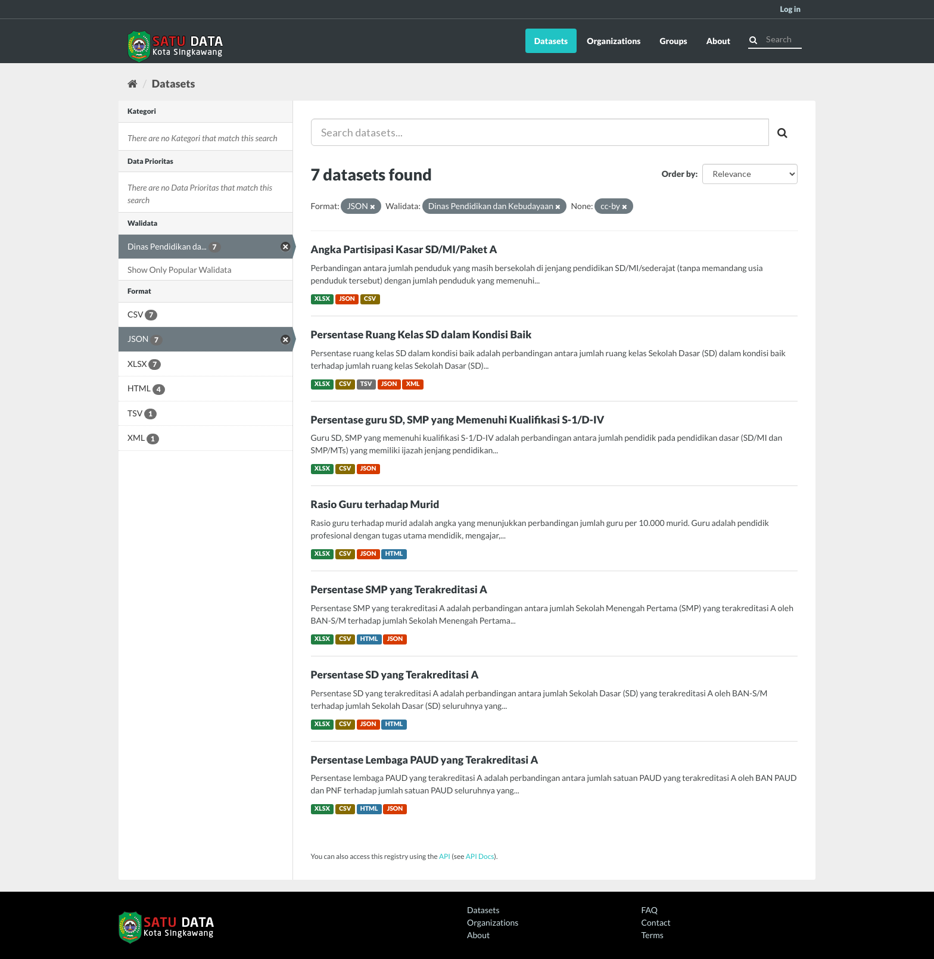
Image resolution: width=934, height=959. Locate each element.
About (718, 41)
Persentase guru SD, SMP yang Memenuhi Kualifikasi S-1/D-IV (458, 419)
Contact (656, 922)
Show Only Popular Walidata (179, 269)
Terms (653, 935)
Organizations (613, 41)
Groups (673, 41)
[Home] (132, 83)
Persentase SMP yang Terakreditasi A (399, 589)
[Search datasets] (775, 39)
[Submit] (753, 38)
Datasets (551, 41)
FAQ (650, 910)
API (444, 856)
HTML (394, 554)
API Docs (480, 856)
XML (413, 384)
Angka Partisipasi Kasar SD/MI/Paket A (404, 249)
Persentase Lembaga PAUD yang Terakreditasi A (424, 760)
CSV (370, 299)
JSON (347, 299)
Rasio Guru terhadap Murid (375, 504)
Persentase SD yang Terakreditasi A (395, 674)
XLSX (322, 299)
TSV (366, 384)
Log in (790, 9)
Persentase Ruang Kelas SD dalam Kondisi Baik (421, 334)
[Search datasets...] (540, 132)
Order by (679, 174)
